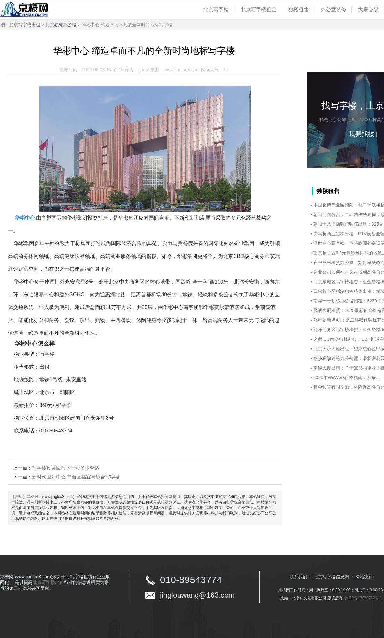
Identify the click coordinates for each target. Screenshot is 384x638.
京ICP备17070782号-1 (363, 598)
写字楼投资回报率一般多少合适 (65, 468)
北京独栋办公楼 (60, 24)
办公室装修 (333, 9)
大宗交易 (368, 9)
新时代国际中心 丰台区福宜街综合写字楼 (76, 476)
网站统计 (364, 576)
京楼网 (32, 496)
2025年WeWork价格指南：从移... (346, 377)
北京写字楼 (216, 9)
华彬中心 (25, 218)
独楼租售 (298, 9)
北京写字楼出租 (24, 24)
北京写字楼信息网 (331, 576)
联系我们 (298, 576)
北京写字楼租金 (258, 9)
